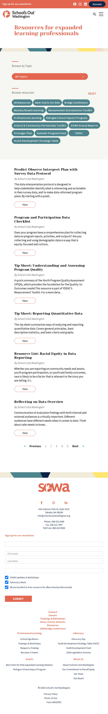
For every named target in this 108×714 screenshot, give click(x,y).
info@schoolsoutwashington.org (54, 515)
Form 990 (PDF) (54, 702)
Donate (97, 4)
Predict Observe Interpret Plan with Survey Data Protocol (45, 171)
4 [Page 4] (62, 446)
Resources (53, 625)
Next (78, 446)
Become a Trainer (29, 652)
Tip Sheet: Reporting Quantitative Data (48, 313)
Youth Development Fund (78, 647)
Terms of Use (50, 698)
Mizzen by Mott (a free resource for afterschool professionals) (41, 587)
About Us (78, 659)
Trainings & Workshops (52, 618)
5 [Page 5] (67, 446)
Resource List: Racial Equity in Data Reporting (45, 356)
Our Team (78, 673)
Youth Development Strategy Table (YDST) (78, 643)
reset (92, 93)
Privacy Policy (51, 693)
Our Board (78, 678)
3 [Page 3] (56, 446)
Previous (32, 446)
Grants (29, 659)
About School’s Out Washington (78, 664)
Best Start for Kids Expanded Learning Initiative (29, 664)
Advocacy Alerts (18, 582)
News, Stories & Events (52, 621)
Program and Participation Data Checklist (42, 219)
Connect (52, 611)
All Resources (22, 102)
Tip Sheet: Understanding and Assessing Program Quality (49, 267)
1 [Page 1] (45, 446)
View (25, 204)
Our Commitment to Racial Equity (78, 669)
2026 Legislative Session (78, 652)
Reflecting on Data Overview (38, 402)
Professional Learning (29, 633)
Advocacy (78, 633)
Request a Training (29, 647)
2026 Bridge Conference (53, 628)
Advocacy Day (78, 639)
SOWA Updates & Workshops (24, 577)
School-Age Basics (29, 639)
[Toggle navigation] (102, 14)
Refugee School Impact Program (29, 669)
